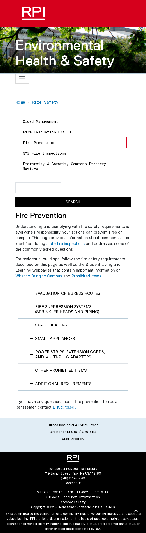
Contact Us (73, 483)
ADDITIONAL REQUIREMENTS (61, 383)
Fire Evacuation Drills (47, 132)
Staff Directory (73, 439)
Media (58, 492)
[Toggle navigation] (22, 79)
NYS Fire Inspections (44, 153)
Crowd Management (40, 121)
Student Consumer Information (73, 497)
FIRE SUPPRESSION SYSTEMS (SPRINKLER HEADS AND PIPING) (64, 309)
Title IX (100, 492)
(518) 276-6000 (73, 478)
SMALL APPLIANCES (52, 338)
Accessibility (73, 502)
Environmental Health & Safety (64, 52)
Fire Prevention (39, 142)
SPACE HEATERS (48, 325)
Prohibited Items (86, 276)
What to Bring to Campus (38, 276)
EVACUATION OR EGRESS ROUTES (65, 293)
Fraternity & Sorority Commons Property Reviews (64, 166)
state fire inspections (65, 243)
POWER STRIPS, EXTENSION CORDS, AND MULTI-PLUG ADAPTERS (67, 354)
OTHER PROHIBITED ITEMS (58, 370)
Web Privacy (78, 492)
